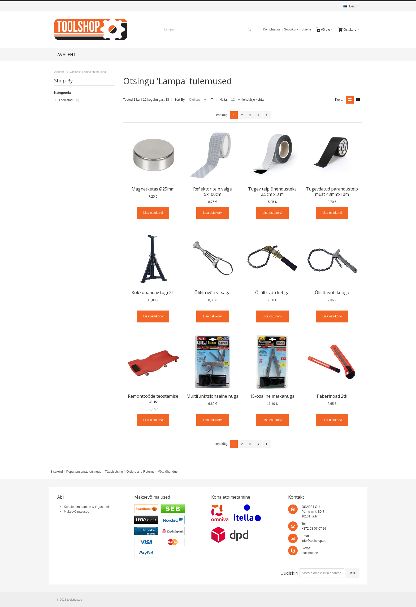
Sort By (179, 99)
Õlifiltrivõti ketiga (272, 292)
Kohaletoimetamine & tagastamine (88, 507)
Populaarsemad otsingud (84, 471)
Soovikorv (291, 29)
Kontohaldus (272, 29)
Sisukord (56, 471)
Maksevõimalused (76, 511)
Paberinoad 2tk (332, 396)
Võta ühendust (168, 471)
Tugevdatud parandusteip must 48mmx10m (332, 191)
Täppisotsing (114, 471)
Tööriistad (69, 100)
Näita (223, 99)
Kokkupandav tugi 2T (153, 292)
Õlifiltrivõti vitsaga (212, 292)
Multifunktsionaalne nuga (213, 396)
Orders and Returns (140, 471)
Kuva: (339, 99)
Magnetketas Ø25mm (153, 189)
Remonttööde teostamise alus (153, 398)
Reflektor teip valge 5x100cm (212, 191)
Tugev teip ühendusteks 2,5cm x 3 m (272, 191)
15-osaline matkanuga (272, 396)
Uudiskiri (289, 573)
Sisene (306, 29)
